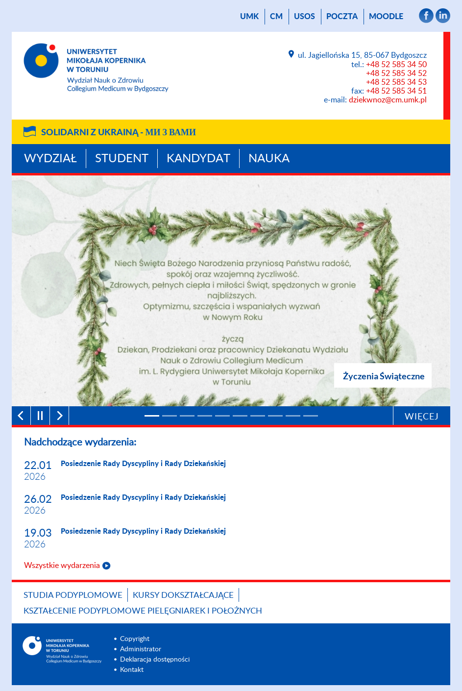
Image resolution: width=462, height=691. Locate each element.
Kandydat (198, 159)
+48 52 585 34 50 (396, 65)
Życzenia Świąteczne (384, 375)
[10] (310, 415)
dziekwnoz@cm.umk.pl (388, 100)
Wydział (50, 159)
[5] (222, 415)
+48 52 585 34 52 (396, 73)
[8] (275, 415)
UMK (249, 17)
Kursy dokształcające (183, 595)
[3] (187, 415)
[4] (204, 415)
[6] (240, 415)
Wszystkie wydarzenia (62, 565)
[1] (152, 415)
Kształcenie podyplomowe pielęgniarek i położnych (143, 611)
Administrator (140, 649)
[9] (293, 415)
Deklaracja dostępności (155, 659)
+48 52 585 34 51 (396, 91)
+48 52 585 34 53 (396, 82)
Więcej (422, 417)
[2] (169, 415)
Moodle (386, 17)
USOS (304, 17)
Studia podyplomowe (73, 595)
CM (276, 17)
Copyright (134, 639)
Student (121, 159)
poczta (342, 17)
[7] (257, 415)
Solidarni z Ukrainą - (118, 132)
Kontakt (132, 669)
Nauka (269, 159)
